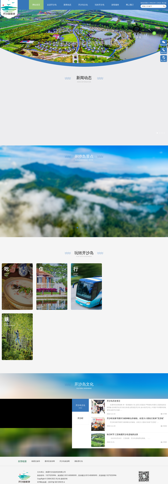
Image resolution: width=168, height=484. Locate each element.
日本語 (159, 3)
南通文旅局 (35, 455)
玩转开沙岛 (99, 5)
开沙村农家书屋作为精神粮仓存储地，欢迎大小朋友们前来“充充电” (135, 412)
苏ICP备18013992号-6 (56, 476)
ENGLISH (153, 3)
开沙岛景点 (84, 150)
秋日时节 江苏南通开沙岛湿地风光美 (122, 428)
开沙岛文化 (83, 5)
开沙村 (80, 412)
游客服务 (115, 5)
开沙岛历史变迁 (113, 395)
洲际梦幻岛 (78, 455)
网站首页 (36, 5)
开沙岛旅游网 (65, 455)
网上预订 (130, 5)
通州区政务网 (50, 455)
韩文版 (164, 3)
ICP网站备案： (42, 476)
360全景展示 (145, 3)
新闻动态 (67, 5)
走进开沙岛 (52, 5)
